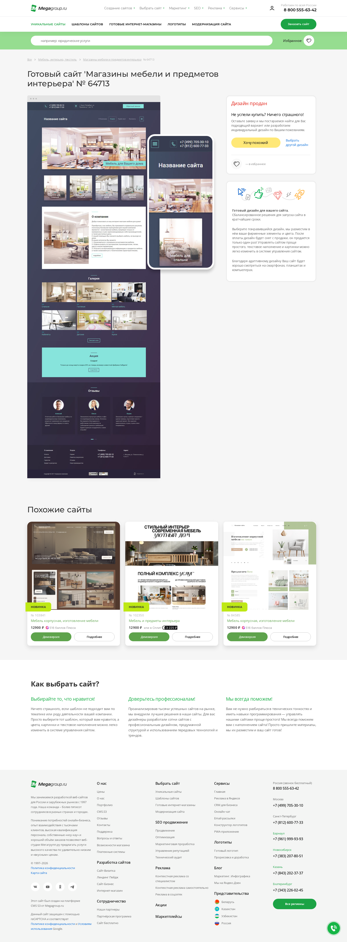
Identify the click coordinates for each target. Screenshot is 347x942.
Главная (219, 792)
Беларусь (224, 902)
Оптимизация (164, 837)
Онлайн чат (222, 812)
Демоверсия (51, 637)
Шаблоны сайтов (87, 24)
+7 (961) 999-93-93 (288, 838)
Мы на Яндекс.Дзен (227, 883)
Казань (278, 867)
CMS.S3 (102, 812)
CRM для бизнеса (225, 805)
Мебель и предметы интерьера (154, 620)
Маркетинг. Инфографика (232, 876)
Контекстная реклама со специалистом (172, 878)
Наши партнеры (108, 909)
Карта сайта (39, 873)
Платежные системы (111, 852)
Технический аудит (168, 857)
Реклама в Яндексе (227, 798)
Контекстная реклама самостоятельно (181, 888)
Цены (101, 792)
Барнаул (278, 833)
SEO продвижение (171, 822)
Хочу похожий (255, 142)
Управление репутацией (172, 851)
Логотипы (177, 24)
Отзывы (102, 818)
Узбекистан (225, 916)
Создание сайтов (118, 8)
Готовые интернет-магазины (135, 24)
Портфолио (105, 805)
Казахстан (224, 909)
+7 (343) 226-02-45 (288, 890)
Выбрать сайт (150, 8)
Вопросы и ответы (109, 838)
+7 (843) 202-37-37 (288, 873)
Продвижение (165, 830)
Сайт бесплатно (107, 923)
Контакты (103, 825)
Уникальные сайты (48, 24)
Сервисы (236, 8)
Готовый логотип (226, 851)
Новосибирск (282, 850)
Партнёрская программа (114, 916)
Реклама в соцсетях (168, 894)
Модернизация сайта (211, 24)
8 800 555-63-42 (300, 10)
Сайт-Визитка (106, 871)
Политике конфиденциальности (53, 924)
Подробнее (94, 637)
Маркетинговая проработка (174, 844)
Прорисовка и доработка (231, 857)
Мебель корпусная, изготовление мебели (64, 620)
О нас (100, 798)
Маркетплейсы (168, 916)
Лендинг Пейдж (107, 877)
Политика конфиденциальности (53, 868)
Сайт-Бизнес (105, 884)
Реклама (215, 8)
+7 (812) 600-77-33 (288, 822)
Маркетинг (178, 8)
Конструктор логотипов (230, 825)
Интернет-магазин (110, 891)
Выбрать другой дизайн (297, 142)
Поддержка (104, 832)
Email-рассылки (224, 818)
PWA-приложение (226, 832)
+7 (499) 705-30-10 (288, 805)
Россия (222, 923)
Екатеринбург (282, 884)
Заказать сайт (298, 24)
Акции (161, 905)
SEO (197, 8)
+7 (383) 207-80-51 (288, 856)
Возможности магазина (113, 845)
